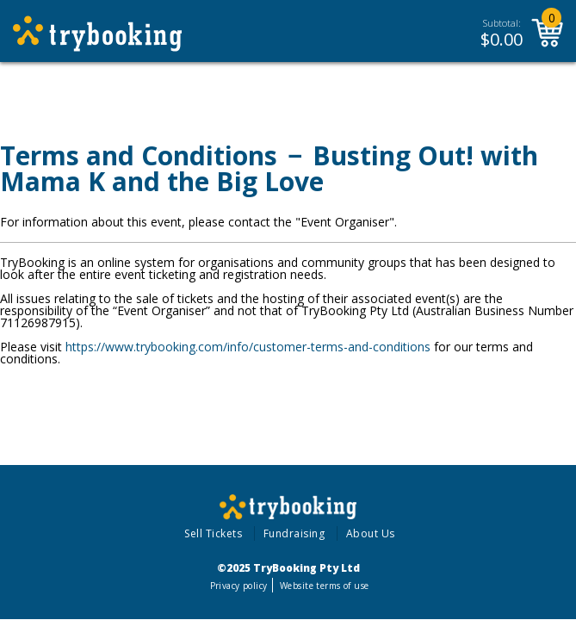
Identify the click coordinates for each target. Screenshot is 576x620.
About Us (370, 533)
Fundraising (294, 533)
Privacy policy (239, 586)
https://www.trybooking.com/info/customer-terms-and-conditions (247, 346)
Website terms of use (324, 586)
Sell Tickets (213, 533)
